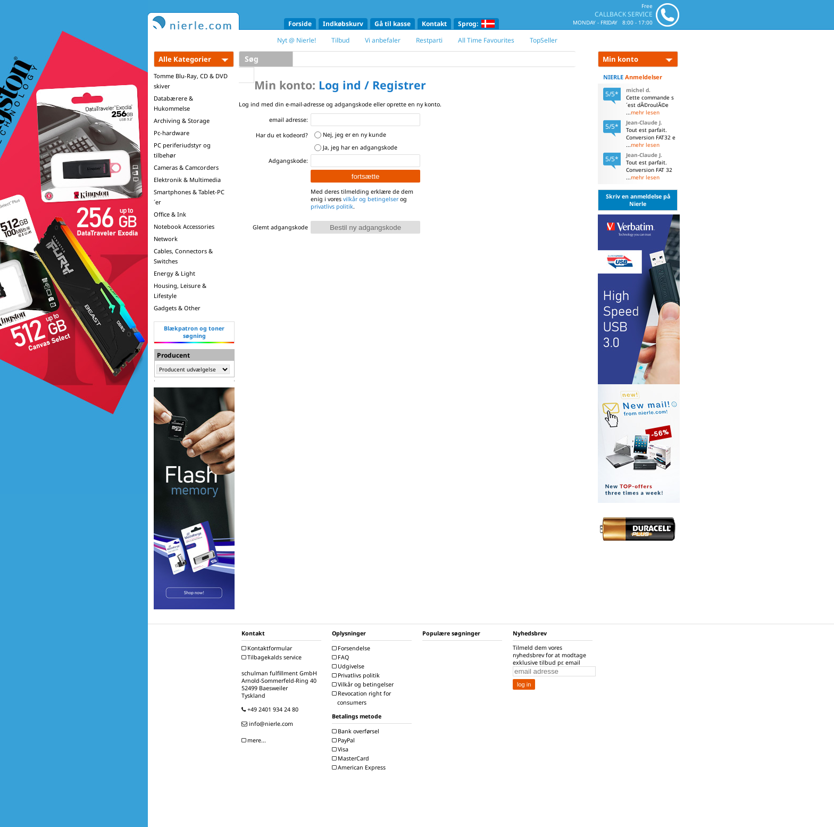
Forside (300, 23)
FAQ (342, 657)
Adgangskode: (288, 160)
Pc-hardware (171, 133)
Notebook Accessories (184, 226)
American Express (360, 767)
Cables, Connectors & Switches (183, 256)
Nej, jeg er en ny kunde (354, 134)
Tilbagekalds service (273, 657)
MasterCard (352, 758)
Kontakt (434, 23)
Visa (341, 749)
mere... (255, 740)
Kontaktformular (268, 648)
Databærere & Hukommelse (173, 103)
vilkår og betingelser (370, 199)
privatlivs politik (332, 206)
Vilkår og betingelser (364, 684)
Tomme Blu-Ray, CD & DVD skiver (191, 81)
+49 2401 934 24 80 (271, 709)
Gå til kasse (392, 23)
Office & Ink (170, 214)
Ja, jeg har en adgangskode (360, 147)
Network (166, 239)
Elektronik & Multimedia (187, 180)
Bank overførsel (357, 731)
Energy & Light (174, 273)
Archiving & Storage (182, 121)
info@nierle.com (268, 723)
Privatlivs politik (357, 675)
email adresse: (288, 119)
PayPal (345, 740)
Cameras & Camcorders (186, 167)
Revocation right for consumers (363, 698)
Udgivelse (349, 666)
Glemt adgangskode (280, 227)
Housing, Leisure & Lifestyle (180, 291)
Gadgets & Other (177, 308)
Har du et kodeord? (282, 135)
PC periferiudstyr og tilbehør (182, 150)
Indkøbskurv (343, 23)
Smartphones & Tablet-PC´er (189, 197)
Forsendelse (352, 648)
